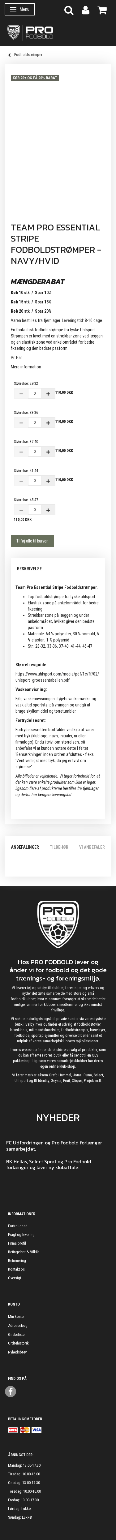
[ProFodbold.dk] (58, 32)
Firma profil (17, 1243)
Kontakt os (16, 1269)
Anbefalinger (25, 847)
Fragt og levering (21, 1234)
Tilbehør (59, 847)
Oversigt (14, 1278)
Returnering (17, 1260)
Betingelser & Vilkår (23, 1252)
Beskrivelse (29, 568)
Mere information (26, 366)
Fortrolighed (18, 1226)
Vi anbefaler (92, 847)
